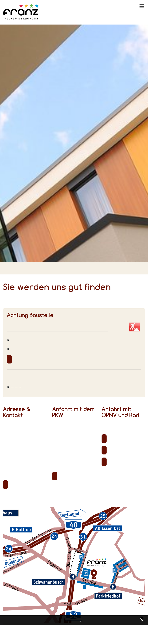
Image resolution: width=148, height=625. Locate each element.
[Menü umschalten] (142, 6)
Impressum (83, 620)
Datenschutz (80, 620)
